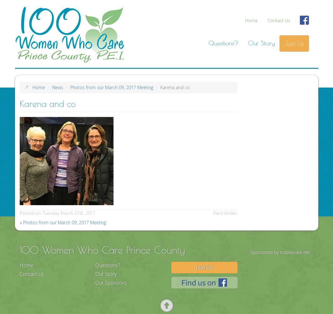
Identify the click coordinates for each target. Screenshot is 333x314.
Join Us (294, 43)
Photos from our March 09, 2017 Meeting (111, 87)
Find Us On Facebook (304, 24)
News (57, 87)
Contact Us (278, 20)
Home (251, 20)
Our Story (261, 43)
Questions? (224, 43)
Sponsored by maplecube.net (280, 252)
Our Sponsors (111, 282)
